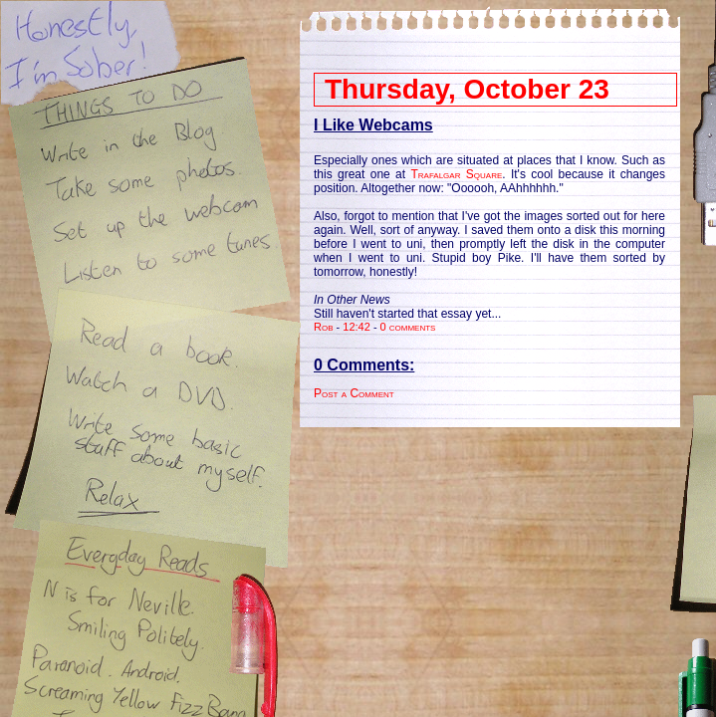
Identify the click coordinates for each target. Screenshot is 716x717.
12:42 (356, 327)
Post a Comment (354, 393)
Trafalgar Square (456, 174)
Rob (324, 327)
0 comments (408, 327)
